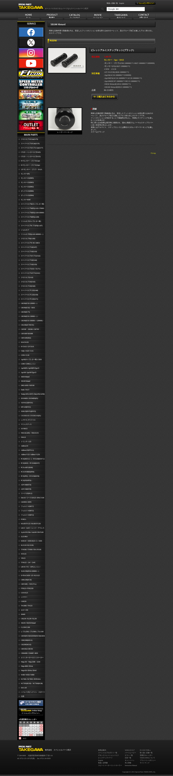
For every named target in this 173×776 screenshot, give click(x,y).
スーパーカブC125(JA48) (29, 290)
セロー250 (24, 610)
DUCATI (24, 688)
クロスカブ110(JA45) (28, 282)
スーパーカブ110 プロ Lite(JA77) (32, 148)
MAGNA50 (25, 342)
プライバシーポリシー (148, 760)
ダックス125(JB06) (27, 191)
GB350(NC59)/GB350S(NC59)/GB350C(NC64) (33, 636)
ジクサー (24, 597)
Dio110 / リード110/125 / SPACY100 (32, 498)
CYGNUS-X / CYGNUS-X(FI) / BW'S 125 (29, 416)
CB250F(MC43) (26, 645)
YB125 (23, 558)
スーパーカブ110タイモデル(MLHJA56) (29, 269)
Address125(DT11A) (27, 450)
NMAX (23, 437)
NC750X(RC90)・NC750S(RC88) (32, 683)
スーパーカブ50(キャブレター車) (32, 204)
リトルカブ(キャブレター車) (31, 221)
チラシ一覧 (129, 755)
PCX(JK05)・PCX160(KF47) (30, 463)
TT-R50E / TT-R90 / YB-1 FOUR (31, 550)
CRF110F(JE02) (26, 338)
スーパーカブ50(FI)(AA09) (30, 217)
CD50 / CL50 (25, 355)
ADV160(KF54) (26, 485)
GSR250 (23, 601)
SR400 (23, 614)
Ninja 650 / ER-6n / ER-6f (28, 670)
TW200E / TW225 (26, 606)
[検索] (126, 9)
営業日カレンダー (146, 755)
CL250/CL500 (25, 627)
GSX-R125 (24, 593)
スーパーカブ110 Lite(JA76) (30, 144)
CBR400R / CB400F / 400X (29, 653)
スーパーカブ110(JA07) (29, 247)
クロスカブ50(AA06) (28, 239)
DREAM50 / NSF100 (27, 385)
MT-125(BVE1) (26, 407)
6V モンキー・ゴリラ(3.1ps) (30, 161)
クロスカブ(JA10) (27, 277)
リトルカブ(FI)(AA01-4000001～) (32, 234)
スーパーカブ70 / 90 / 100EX (30, 243)
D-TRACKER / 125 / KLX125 (30, 575)
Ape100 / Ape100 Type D (28, 372)
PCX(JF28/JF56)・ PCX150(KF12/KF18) (25, 481)
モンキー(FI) (25, 174)
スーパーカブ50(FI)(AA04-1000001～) (30, 213)
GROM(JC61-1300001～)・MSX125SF (28, 316)
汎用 (22, 696)
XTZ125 (23, 554)
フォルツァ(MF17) (27, 506)
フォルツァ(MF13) (27, 515)
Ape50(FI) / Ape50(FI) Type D (30, 368)
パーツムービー (130, 753)
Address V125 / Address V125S (30, 455)
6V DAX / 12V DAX (27, 347)
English (121, 3)
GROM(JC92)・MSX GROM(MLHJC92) (26, 308)
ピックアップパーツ (105, 758)
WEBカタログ (130, 750)
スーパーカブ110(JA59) (29, 264)
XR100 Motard (25, 381)
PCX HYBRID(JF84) (27, 472)
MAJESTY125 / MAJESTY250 (31, 524)
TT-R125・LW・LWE (28, 562)
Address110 (24, 446)
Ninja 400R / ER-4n (27, 666)
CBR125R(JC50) (26, 580)
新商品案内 (102, 750)
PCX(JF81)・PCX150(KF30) (30, 476)
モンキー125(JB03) (27, 182)
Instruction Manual (131, 765)
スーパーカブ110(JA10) (29, 252)
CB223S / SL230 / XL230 (28, 619)
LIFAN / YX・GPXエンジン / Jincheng (28, 567)
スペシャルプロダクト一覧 (107, 753)
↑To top (153, 153)
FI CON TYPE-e (145, 750)
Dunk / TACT (25, 390)
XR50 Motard (25, 377)
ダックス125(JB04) (27, 195)
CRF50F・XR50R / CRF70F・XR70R (29, 329)
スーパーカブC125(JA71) (29, 299)
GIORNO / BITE (26, 502)
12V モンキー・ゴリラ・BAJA (31, 169)
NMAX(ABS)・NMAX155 (29, 433)
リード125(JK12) (26, 493)
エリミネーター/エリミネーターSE (30, 658)
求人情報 (128, 763)
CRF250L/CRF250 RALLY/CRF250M (25, 649)
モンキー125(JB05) (27, 178)
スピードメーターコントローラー (110, 765)
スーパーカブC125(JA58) (29, 295)
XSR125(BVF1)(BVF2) (28, 411)
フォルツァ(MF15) (27, 511)
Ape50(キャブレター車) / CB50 (31, 359)
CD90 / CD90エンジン (28, 364)
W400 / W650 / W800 (27, 675)
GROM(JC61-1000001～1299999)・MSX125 (30, 321)
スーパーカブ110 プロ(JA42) (30, 256)
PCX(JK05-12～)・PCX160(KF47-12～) (31, 459)
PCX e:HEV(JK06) (27, 467)
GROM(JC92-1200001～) (29, 303)
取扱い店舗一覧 (112, 3)
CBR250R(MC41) (26, 640)
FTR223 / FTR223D (27, 588)
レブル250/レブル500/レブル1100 (32, 632)
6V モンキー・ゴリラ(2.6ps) (30, 165)
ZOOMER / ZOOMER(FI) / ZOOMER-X (27, 399)
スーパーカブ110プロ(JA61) (30, 273)
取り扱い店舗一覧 (146, 753)
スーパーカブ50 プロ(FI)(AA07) (31, 226)
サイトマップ (144, 763)
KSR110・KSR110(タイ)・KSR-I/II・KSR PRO (29, 541)
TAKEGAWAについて (147, 758)
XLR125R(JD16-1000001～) (30, 571)
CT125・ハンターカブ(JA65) (30, 152)
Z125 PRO (24, 537)
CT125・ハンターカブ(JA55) (30, 156)
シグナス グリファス (28, 420)
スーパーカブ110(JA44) (29, 260)
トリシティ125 (26, 442)
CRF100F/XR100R (27, 334)
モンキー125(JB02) (27, 187)
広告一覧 (128, 758)
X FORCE (24, 429)
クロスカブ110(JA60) (28, 286)
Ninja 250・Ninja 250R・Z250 (30, 662)
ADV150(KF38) (26, 489)
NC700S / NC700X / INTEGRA (31, 679)
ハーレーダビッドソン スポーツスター (31, 692)
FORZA (23, 519)
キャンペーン (129, 760)
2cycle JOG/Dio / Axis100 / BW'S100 (32, 532)
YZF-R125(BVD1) (27, 403)
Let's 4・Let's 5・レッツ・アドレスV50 (30, 528)
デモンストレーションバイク (108, 755)
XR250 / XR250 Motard (28, 623)
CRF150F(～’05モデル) (28, 584)
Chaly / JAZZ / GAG (27, 351)
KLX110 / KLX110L (27, 545)
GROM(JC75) (25, 312)
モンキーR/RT (26, 200)
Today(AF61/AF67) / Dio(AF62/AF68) (33, 394)
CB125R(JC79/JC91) (27, 325)
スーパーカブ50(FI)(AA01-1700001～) (30, 208)
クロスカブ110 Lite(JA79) (29, 139)
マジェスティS (26, 424)
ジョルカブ (25, 230)
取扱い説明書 (103, 763)
